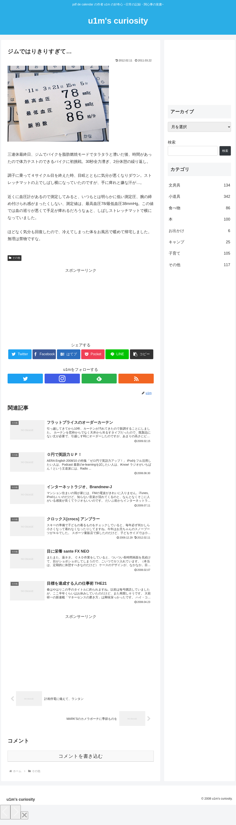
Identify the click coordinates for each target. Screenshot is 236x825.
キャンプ (199, 242)
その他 (14, 257)
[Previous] (5, 816)
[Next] (15, 816)
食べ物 (199, 208)
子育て (199, 253)
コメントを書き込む (80, 760)
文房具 (199, 185)
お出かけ (199, 230)
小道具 (199, 196)
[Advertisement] (81, 304)
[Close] (24, 820)
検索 (172, 142)
